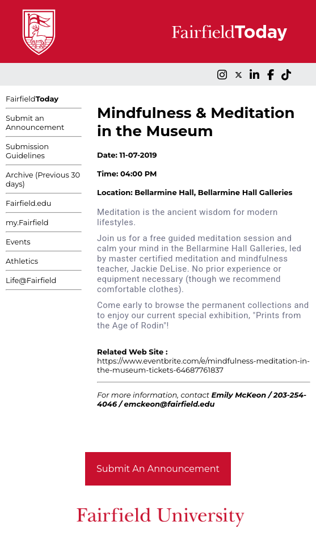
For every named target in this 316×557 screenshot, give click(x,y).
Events (18, 241)
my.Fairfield (27, 222)
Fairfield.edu (29, 203)
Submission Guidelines (27, 151)
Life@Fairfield (31, 280)
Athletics (22, 260)
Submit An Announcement (158, 468)
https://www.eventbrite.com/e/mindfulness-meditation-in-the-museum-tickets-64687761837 (203, 365)
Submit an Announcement (35, 122)
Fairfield (32, 98)
